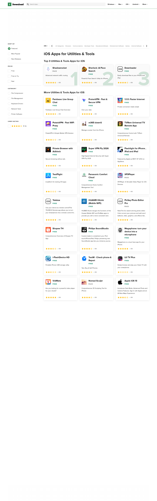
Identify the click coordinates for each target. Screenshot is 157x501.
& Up (17, 126)
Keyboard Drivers (15, 103)
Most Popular (14, 54)
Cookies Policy (92, 414)
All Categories (59, 46)
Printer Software (15, 114)
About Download (53, 407)
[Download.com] (16, 4)
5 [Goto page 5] (68, 305)
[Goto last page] (145, 305)
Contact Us (51, 414)
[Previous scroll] (52, 46)
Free (11, 71)
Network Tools (14, 109)
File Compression (15, 93)
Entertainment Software (117, 46)
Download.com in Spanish (56, 418)
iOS (127, 4)
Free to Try (13, 76)
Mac (119, 4)
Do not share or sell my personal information (95, 419)
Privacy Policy (91, 407)
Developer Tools (89, 46)
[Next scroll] (146, 46)
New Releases (14, 59)
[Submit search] (28, 4)
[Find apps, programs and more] (65, 4)
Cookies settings (92, 424)
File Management (15, 98)
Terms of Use (91, 411)
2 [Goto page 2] (51, 305)
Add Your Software (53, 411)
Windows (111, 4)
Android (135, 4)
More (145, 4)
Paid (11, 81)
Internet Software (136, 46)
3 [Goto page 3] (57, 305)
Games (127, 46)
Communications (78, 46)
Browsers (68, 46)
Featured (12, 48)
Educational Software (102, 46)
